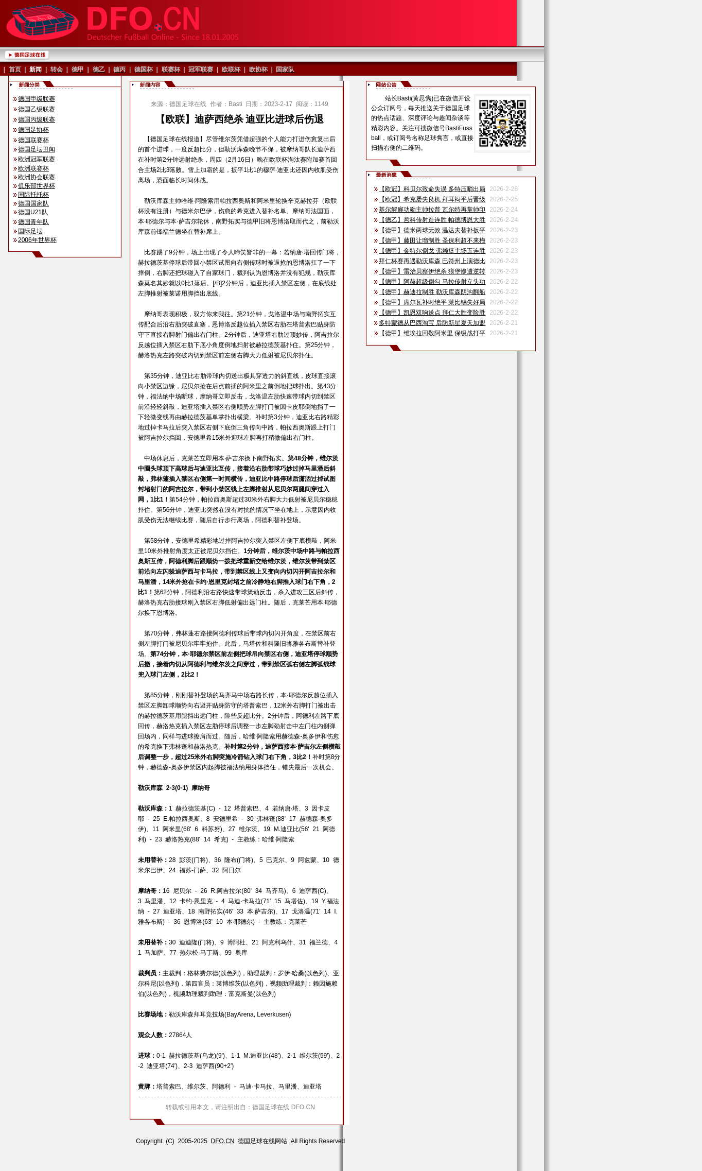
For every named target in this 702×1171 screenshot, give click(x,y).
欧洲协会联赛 (36, 177)
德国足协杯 (33, 129)
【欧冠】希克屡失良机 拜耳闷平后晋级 (432, 199)
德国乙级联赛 (36, 109)
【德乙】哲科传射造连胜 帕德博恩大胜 (432, 219)
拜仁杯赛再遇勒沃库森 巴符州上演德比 (432, 261)
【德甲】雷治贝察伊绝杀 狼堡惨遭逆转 (432, 271)
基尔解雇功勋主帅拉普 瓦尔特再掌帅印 (432, 209)
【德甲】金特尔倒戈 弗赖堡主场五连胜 (432, 250)
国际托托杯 (33, 194)
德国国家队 (33, 203)
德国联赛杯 (33, 140)
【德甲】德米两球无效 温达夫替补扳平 (432, 230)
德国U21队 (33, 212)
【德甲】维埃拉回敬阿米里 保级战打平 (432, 333)
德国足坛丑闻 (36, 149)
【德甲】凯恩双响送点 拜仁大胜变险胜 (432, 312)
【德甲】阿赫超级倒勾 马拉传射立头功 (432, 281)
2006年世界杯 (37, 240)
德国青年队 (33, 222)
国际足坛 (30, 231)
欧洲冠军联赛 (36, 159)
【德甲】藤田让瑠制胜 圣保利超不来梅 (432, 240)
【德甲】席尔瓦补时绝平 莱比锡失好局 (432, 302)
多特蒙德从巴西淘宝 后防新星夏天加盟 (432, 322)
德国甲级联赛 (36, 98)
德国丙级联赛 (36, 119)
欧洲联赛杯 (33, 168)
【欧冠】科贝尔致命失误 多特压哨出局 (432, 189)
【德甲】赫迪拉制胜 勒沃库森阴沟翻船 (432, 292)
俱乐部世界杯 (36, 186)
